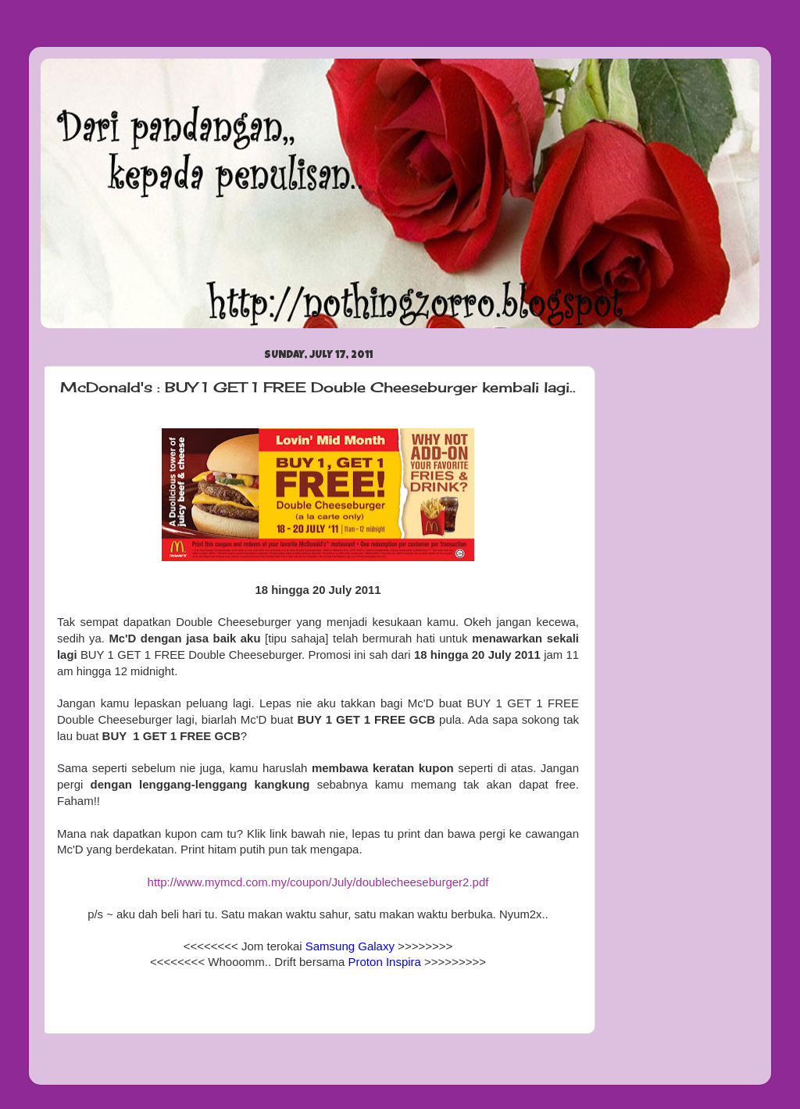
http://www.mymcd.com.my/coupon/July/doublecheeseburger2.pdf (318, 882)
